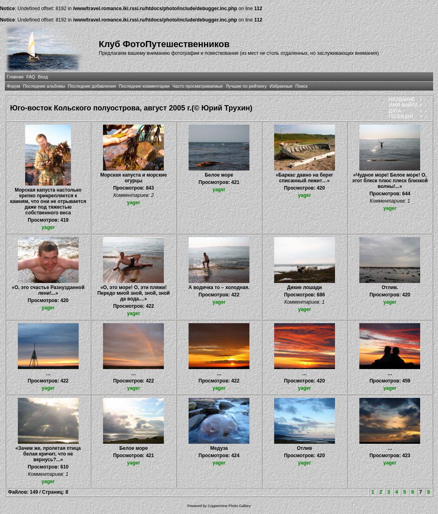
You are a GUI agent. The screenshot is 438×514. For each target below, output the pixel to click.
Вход (43, 76)
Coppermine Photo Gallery (229, 506)
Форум (13, 86)
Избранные (281, 86)
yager (48, 227)
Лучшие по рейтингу (246, 86)
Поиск (301, 86)
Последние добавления (92, 86)
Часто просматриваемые (197, 86)
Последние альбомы (44, 86)
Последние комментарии (144, 86)
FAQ (30, 76)
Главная (15, 76)
